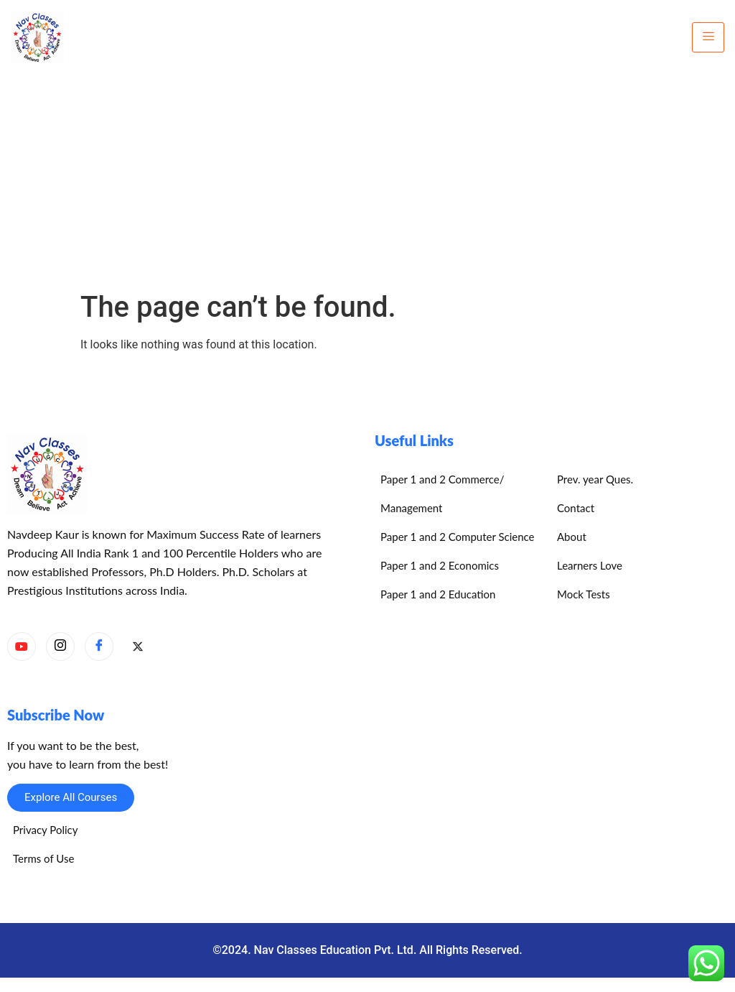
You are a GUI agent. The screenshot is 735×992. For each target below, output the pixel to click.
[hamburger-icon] (708, 37)
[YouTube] (21, 646)
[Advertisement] (367, 182)
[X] (137, 647)
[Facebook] (99, 646)
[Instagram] (60, 646)
